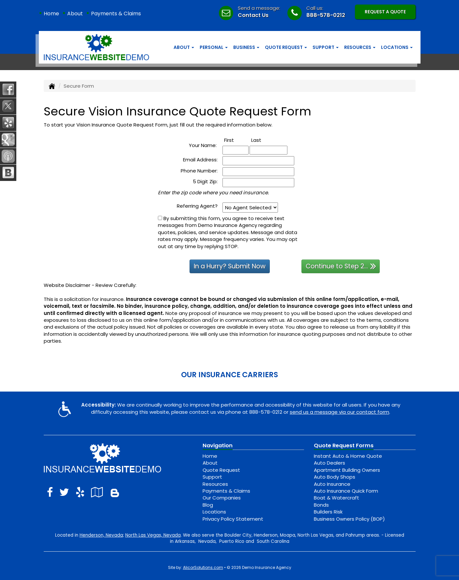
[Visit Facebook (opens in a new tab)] (50, 492)
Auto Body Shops (334, 476)
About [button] (184, 47)
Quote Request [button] (286, 47)
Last (263, 140)
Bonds (321, 504)
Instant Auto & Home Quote (348, 456)
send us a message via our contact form (339, 412)
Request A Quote (385, 12)
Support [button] (326, 47)
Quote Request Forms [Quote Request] (344, 445)
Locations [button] (397, 47)
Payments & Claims (116, 13)
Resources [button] (359, 47)
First (236, 140)
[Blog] (114, 492)
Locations (214, 511)
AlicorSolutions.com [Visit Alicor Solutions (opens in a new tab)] (203, 567)
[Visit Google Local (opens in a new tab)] (97, 492)
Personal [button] (214, 47)
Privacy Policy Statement (233, 518)
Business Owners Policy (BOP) (349, 518)
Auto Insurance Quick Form (346, 490)
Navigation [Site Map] (218, 445)
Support (212, 476)
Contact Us (253, 15)
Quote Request (221, 470)
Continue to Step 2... (341, 266)
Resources (215, 484)
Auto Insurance (332, 484)
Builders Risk (328, 511)
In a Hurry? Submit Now (230, 266)
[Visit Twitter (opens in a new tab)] (64, 492)
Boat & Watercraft (336, 497)
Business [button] (246, 47)
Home (51, 13)
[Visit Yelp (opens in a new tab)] (80, 492)
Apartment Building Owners (347, 470)
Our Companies (222, 497)
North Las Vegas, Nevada (153, 535)
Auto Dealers (329, 462)
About (75, 13)
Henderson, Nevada (101, 535)
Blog (208, 504)
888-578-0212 (325, 15)
